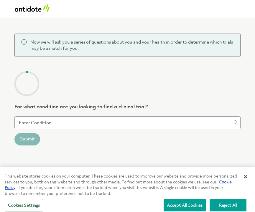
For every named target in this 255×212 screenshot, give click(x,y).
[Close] (245, 178)
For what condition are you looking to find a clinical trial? (81, 107)
